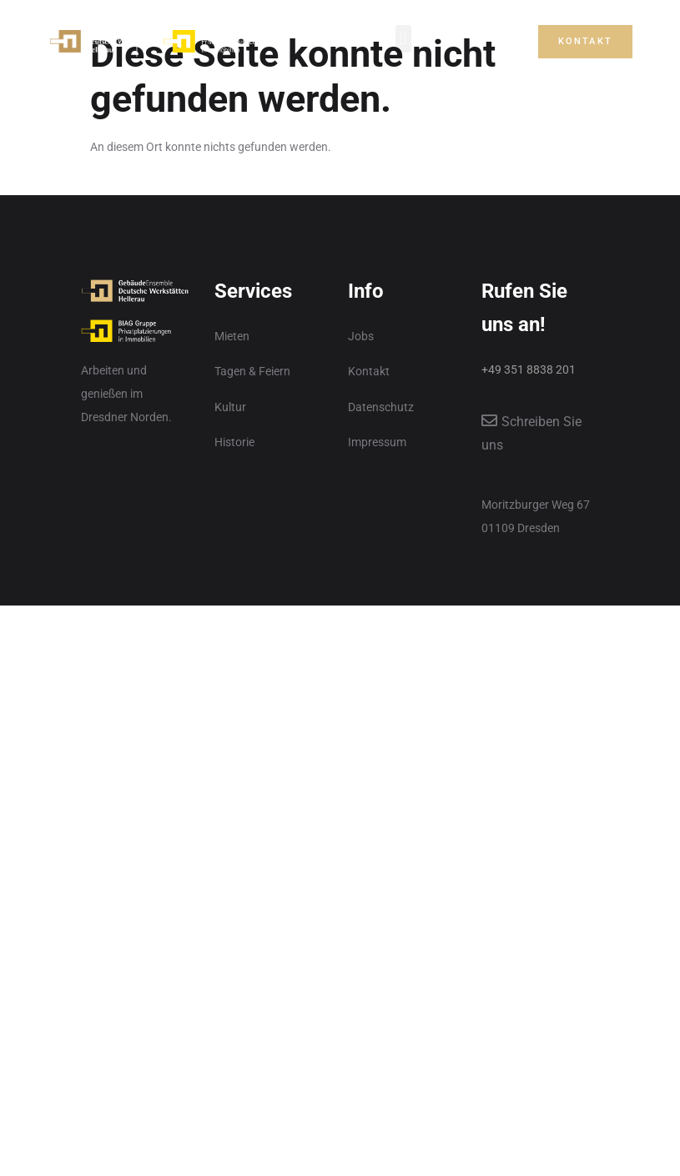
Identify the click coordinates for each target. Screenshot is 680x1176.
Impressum (377, 442)
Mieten (231, 336)
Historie (234, 442)
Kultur (230, 407)
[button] (403, 39)
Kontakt (369, 371)
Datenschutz (381, 407)
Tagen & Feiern (252, 371)
